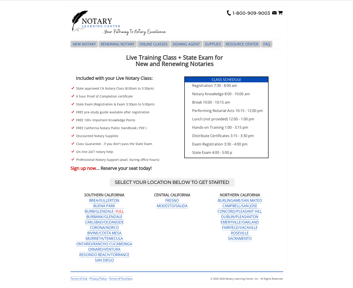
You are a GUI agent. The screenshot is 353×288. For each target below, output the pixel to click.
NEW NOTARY (84, 44)
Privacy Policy (98, 279)
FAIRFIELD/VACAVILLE (240, 227)
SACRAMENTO (240, 238)
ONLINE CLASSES (153, 44)
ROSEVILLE (240, 233)
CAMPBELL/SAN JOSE (239, 205)
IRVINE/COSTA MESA (104, 233)
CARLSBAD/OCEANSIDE (104, 222)
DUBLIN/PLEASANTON (239, 216)
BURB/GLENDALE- (104, 211)
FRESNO (172, 200)
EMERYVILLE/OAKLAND (240, 222)
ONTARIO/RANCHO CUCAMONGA (104, 243)
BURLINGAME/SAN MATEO (240, 200)
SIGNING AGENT (186, 44)
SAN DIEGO (104, 260)
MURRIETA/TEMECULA (104, 238)
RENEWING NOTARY (117, 44)
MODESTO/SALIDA (172, 205)
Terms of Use (78, 279)
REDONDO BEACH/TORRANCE (104, 254)
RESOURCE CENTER (242, 44)
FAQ (266, 44)
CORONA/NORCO (104, 227)
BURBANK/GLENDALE (104, 216)
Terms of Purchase (121, 279)
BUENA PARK (104, 205)
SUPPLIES (213, 44)
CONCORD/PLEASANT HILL (239, 211)
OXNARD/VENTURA (104, 249)
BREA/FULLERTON (104, 200)
